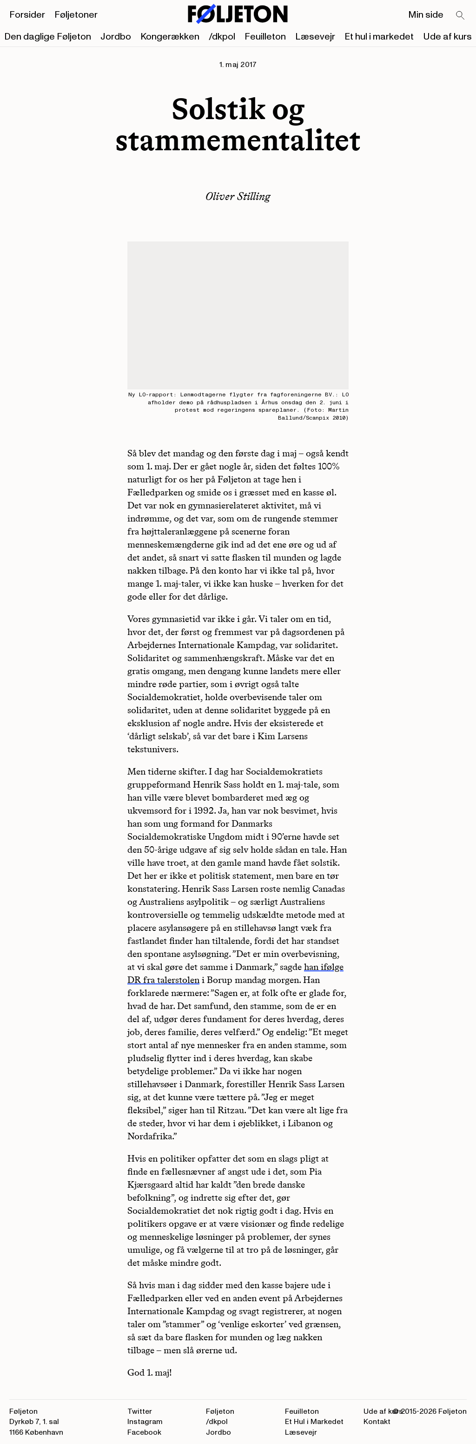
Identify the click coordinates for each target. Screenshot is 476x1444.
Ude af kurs (447, 36)
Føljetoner (76, 14)
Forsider (27, 14)
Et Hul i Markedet (314, 1422)
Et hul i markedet (379, 36)
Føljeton (220, 1411)
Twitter (139, 1411)
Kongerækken (169, 36)
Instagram (145, 1422)
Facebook (144, 1432)
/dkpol (222, 36)
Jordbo (115, 36)
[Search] (461, 16)
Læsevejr (315, 36)
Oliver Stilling (238, 196)
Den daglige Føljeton (47, 36)
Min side (425, 14)
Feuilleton (265, 36)
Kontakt (377, 1422)
